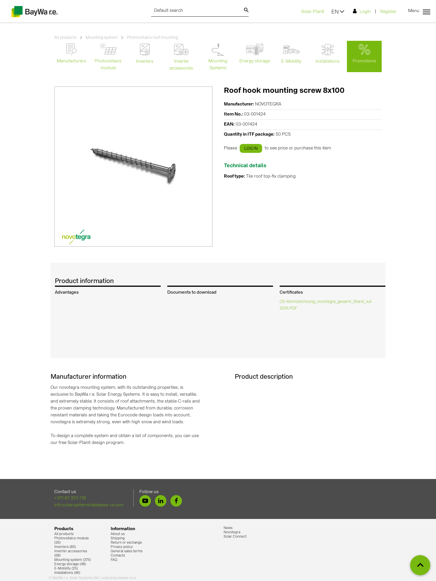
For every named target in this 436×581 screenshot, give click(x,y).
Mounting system (102, 38)
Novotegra (232, 532)
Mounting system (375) (72, 560)
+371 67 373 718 (70, 498)
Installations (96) (67, 573)
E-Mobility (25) (66, 568)
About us (118, 534)
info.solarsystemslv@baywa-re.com (89, 505)
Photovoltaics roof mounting (152, 38)
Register (388, 12)
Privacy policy (122, 547)
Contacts (118, 555)
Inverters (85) (65, 547)
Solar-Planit (312, 12)
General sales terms (127, 551)
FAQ (114, 560)
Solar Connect (235, 536)
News (228, 528)
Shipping (118, 538)
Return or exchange (126, 543)
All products (65, 38)
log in (251, 149)
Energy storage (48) (70, 564)
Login (362, 11)
